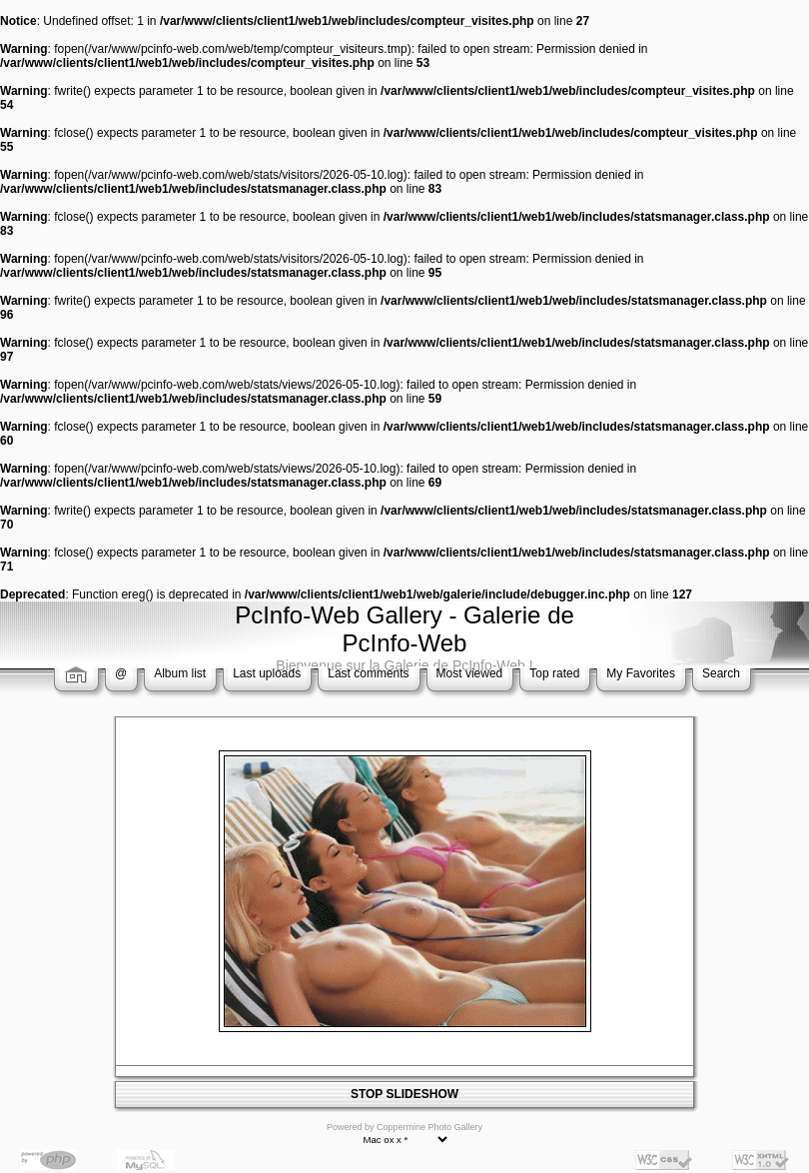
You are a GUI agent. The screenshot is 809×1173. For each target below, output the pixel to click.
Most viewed (469, 673)
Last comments (368, 673)
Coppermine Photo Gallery (429, 1127)
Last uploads (267, 673)
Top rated (554, 673)
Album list (180, 673)
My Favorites (640, 673)
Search (721, 673)
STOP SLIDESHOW (404, 1094)
